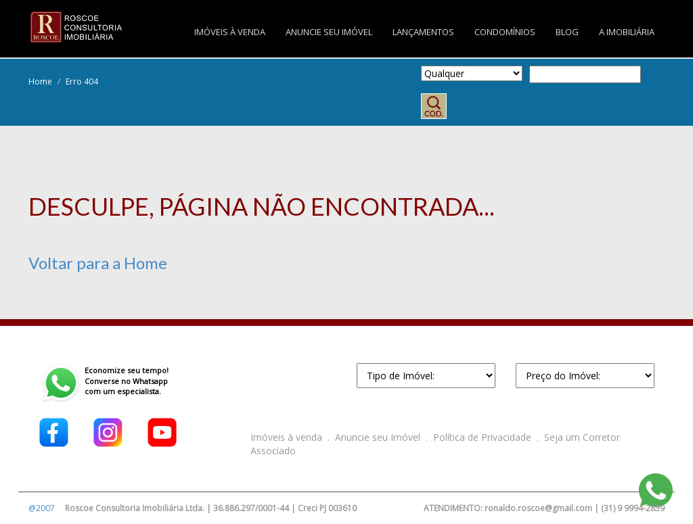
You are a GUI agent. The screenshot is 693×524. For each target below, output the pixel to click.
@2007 (41, 508)
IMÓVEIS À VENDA (229, 32)
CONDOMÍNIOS (504, 32)
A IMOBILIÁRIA (626, 32)
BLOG (567, 32)
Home (40, 81)
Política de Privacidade (482, 437)
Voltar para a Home (97, 262)
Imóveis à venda (286, 437)
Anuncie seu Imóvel (377, 437)
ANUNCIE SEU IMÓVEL (329, 32)
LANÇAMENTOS (423, 32)
